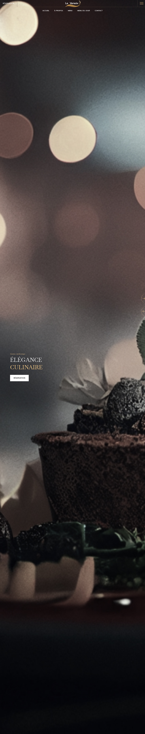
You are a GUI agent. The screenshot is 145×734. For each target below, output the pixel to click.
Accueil (45, 10)
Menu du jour (83, 10)
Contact (99, 10)
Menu (70, 10)
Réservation (8, 3)
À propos (58, 10)
